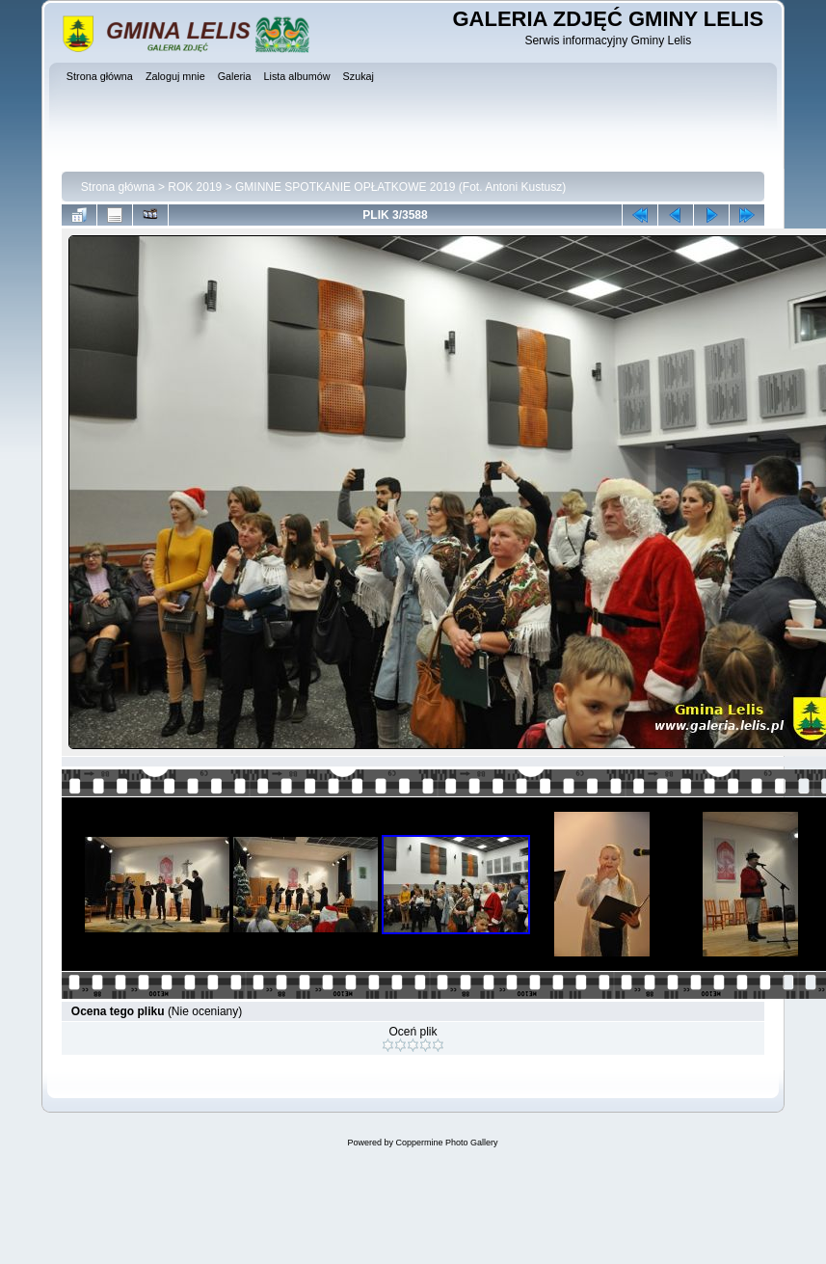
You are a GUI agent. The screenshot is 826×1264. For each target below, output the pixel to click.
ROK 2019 (195, 187)
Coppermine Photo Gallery (446, 1142)
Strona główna (118, 187)
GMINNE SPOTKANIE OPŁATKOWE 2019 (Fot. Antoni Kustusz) (400, 187)
